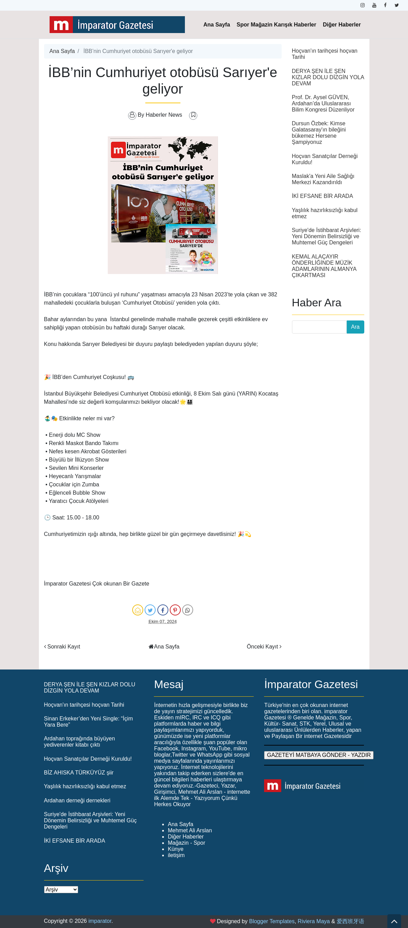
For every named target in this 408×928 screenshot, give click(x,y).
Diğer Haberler (342, 25)
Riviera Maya (314, 921)
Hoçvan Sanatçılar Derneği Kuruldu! (88, 759)
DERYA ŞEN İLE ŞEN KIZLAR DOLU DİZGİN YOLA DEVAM (328, 77)
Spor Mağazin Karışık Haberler (276, 25)
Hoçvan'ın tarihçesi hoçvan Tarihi (84, 705)
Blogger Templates (271, 921)
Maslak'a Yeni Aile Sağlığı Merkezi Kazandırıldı (323, 179)
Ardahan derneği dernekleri (77, 800)
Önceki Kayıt (262, 647)
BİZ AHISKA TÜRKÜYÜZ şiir (79, 773)
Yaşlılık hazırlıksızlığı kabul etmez (85, 786)
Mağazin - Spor (186, 843)
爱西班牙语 (350, 921)
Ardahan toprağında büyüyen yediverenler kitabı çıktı (79, 742)
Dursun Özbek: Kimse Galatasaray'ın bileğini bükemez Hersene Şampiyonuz (319, 132)
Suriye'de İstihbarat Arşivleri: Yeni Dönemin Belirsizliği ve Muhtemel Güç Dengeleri (326, 236)
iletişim (176, 855)
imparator (100, 921)
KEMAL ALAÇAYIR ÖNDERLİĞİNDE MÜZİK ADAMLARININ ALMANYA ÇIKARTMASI (324, 266)
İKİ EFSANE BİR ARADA (322, 196)
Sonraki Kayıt (64, 647)
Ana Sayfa (216, 25)
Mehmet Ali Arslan (190, 830)
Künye (175, 849)
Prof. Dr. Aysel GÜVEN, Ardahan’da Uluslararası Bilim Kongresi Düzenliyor (323, 103)
